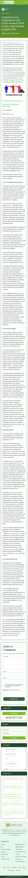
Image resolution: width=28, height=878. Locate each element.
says (9, 451)
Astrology (3, 851)
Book (2, 847)
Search (14, 738)
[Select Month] (14, 733)
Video (24, 867)
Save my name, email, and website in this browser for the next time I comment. (14, 686)
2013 (7, 768)
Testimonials (11, 870)
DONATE (14, 713)
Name (5, 671)
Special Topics (4, 854)
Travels (2, 856)
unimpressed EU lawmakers (11, 549)
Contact (18, 870)
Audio (19, 867)
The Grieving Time (20, 861)
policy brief (14, 492)
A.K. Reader (14, 867)
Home (4, 867)
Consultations (19, 849)
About (8, 867)
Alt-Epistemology (5, 859)
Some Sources (19, 859)
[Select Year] (14, 730)
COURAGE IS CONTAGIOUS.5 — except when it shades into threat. (13, 812)
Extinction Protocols (20, 851)
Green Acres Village (5, 849)
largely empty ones (13, 533)
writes (9, 205)
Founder (17, 854)
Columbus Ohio (13, 80)
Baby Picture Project (20, 844)
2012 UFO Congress (11, 763)
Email (5, 678)
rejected (17, 553)
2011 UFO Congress (11, 754)
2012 (7, 759)
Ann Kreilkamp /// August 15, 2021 (16, 798)
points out (20, 293)
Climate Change (19, 847)
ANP (12, 114)
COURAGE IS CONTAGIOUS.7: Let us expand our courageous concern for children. (12, 796)
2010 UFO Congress (11, 749)
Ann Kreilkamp (8, 33)
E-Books (3, 844)
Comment (6, 656)
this (21, 82)
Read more (16, 835)
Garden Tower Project (21, 856)
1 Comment (16, 33)
